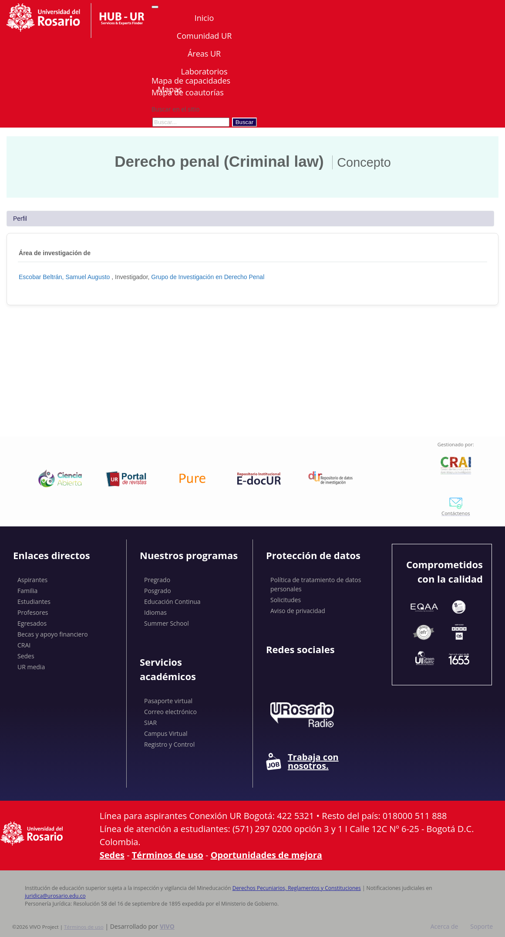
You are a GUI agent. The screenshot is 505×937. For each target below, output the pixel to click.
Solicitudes (285, 600)
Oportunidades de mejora (266, 855)
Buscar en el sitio (175, 109)
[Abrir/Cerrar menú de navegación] (155, 7)
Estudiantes (33, 601)
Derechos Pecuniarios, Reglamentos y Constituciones (296, 888)
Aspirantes (32, 580)
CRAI (23, 645)
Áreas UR (204, 53)
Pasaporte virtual (168, 701)
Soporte (481, 926)
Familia (27, 590)
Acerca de (444, 926)
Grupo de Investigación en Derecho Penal (207, 276)
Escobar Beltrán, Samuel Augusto (65, 276)
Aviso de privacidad (297, 611)
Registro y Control (169, 744)
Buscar (244, 122)
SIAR (150, 722)
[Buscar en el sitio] (190, 122)
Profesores (32, 612)
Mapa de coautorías (188, 92)
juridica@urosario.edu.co (55, 896)
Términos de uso (167, 855)
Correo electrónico (170, 712)
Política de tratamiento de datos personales (315, 584)
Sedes (25, 656)
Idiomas (155, 612)
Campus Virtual (166, 733)
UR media (31, 667)
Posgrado (157, 590)
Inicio (204, 18)
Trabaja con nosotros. (302, 761)
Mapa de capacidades (191, 80)
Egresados (32, 623)
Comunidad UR (204, 35)
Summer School (166, 623)
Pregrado (157, 580)
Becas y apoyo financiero (52, 634)
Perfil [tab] (20, 218)
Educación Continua (172, 601)
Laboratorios (204, 71)
